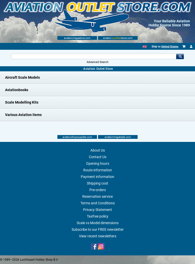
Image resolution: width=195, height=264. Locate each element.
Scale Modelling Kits (21, 102)
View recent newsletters (97, 236)
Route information (97, 170)
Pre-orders (97, 190)
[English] (145, 46)
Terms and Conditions (97, 203)
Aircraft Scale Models (22, 77)
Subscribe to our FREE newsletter (98, 229)
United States (169, 46)
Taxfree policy (97, 216)
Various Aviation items (23, 115)
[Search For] (93, 56)
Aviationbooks (16, 90)
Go (180, 56)
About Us (97, 150)
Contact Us (97, 157)
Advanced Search (97, 62)
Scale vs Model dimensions (98, 223)
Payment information (97, 177)
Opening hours (97, 163)
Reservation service (97, 196)
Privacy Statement (97, 210)
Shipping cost (97, 183)
